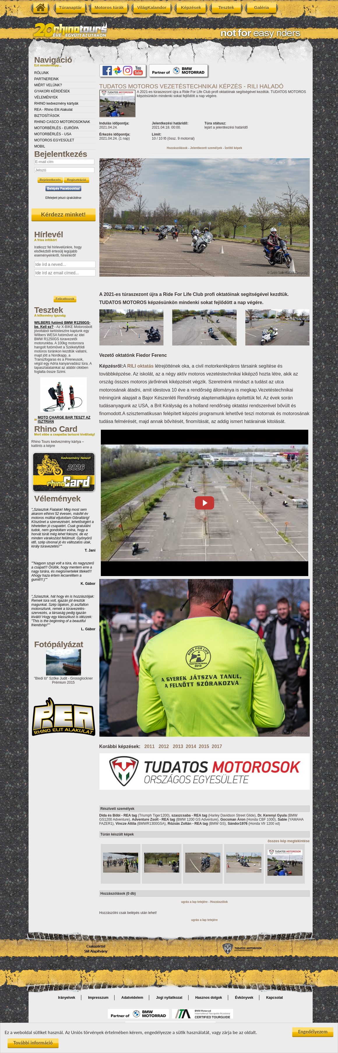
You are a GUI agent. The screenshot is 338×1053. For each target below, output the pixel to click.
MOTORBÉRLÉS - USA (52, 134)
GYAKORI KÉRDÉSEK (52, 91)
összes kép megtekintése (288, 841)
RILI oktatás (140, 366)
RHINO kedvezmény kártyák (56, 103)
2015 (204, 746)
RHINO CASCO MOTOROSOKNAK (62, 122)
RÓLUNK (41, 73)
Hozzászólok (219, 901)
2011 (149, 746)
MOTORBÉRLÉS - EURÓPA (56, 128)
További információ (33, 1043)
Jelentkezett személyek (206, 148)
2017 (217, 746)
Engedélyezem (313, 1032)
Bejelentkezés (50, 180)
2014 (191, 746)
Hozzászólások (177, 148)
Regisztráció (76, 180)
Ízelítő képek (233, 148)
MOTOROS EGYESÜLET (54, 140)
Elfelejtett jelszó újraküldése (63, 197)
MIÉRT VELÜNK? (48, 85)
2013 (178, 746)
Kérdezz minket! (63, 214)
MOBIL (39, 146)
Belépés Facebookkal (63, 188)
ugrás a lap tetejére (194, 901)
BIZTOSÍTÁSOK (47, 116)
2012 (164, 746)
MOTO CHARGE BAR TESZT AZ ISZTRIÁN (64, 419)
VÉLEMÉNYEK (46, 97)
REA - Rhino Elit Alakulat (53, 110)
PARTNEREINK (46, 79)
